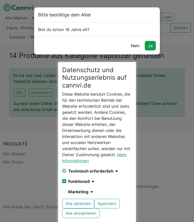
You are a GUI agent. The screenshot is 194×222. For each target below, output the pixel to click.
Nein (135, 45)
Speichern (107, 203)
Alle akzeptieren (80, 213)
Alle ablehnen (78, 203)
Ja (150, 45)
